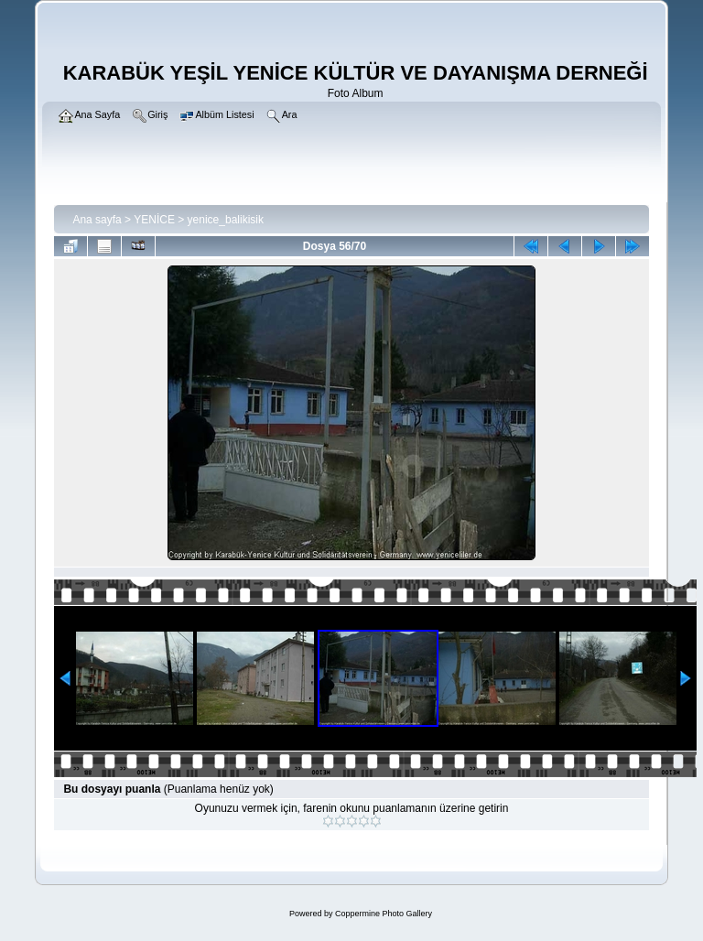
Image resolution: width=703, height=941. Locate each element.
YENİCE (154, 219)
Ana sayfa (96, 219)
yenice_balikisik (226, 219)
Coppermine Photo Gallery (383, 913)
